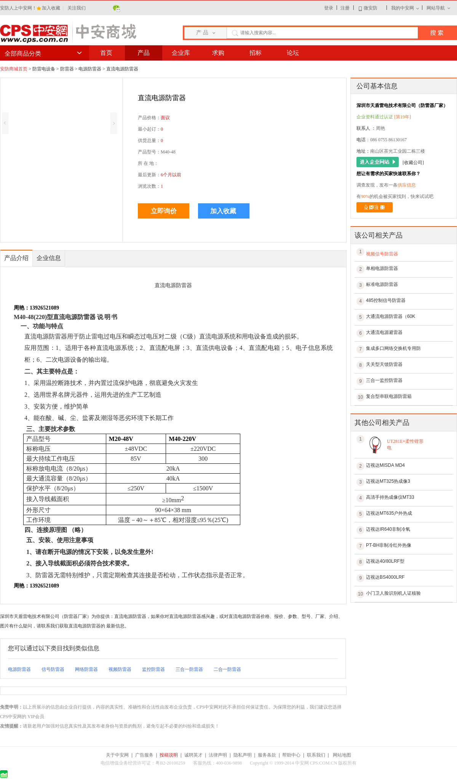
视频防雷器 (120, 669)
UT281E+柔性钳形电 (405, 444)
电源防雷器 (89, 69)
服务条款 (267, 755)
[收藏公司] (413, 162)
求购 (218, 52)
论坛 (293, 52)
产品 (143, 52)
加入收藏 (51, 8)
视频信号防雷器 (382, 254)
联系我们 (316, 755)
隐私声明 (242, 755)
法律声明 (218, 755)
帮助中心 (291, 755)
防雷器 (67, 69)
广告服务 (144, 755)
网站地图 (342, 755)
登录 (328, 8)
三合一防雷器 (189, 669)
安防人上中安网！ (18, 8)
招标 (255, 52)
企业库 (181, 52)
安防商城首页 (13, 69)
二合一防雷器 (227, 669)
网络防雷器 (86, 669)
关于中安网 (117, 755)
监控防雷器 (153, 669)
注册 (345, 8)
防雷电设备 (43, 69)
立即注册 (374, 207)
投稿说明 (169, 755)
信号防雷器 (53, 669)
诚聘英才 (193, 755)
